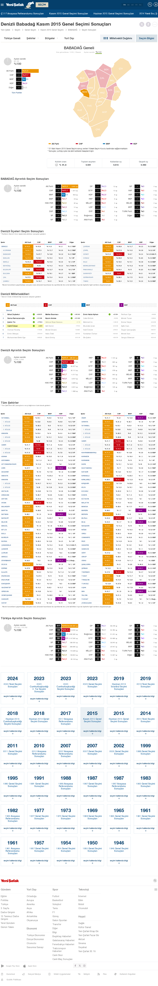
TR (124, 5)
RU (140, 5)
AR (132, 5)
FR (136, 5)
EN (128, 5)
